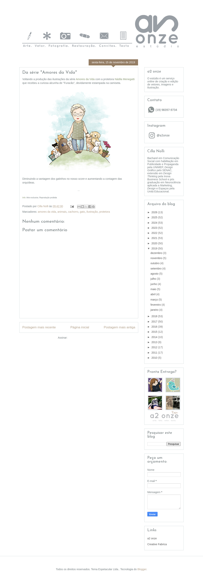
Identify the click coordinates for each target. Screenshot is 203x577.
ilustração (92, 211)
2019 (154, 248)
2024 (154, 222)
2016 (154, 326)
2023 (154, 227)
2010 (154, 357)
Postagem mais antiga (119, 327)
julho (154, 278)
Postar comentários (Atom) (84, 337)
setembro (156, 268)
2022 (154, 232)
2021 (154, 238)
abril (153, 294)
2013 (154, 342)
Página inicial (79, 327)
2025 (154, 217)
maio (154, 289)
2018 (154, 316)
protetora (104, 211)
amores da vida (47, 211)
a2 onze (152, 538)
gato (82, 211)
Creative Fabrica (157, 544)
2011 (154, 352)
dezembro (157, 253)
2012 (154, 347)
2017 (154, 321)
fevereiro (156, 304)
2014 (154, 337)
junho (154, 284)
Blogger (141, 569)
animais (61, 211)
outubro (155, 263)
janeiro (155, 309)
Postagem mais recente (39, 327)
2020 (154, 243)
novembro (157, 258)
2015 (154, 331)
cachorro (73, 211)
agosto (155, 273)
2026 (154, 212)
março (155, 299)
